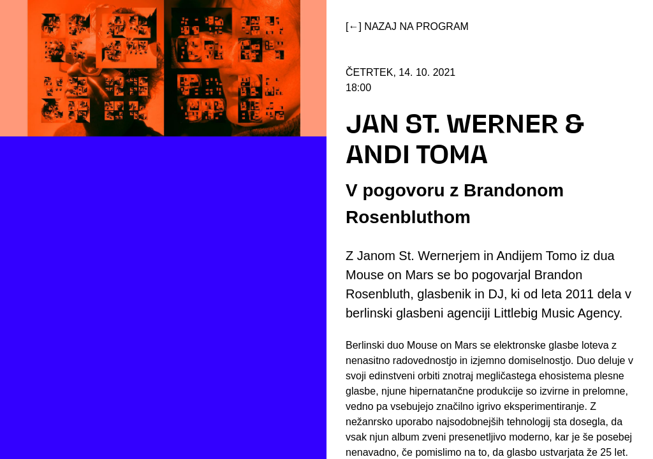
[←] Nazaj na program (407, 26)
